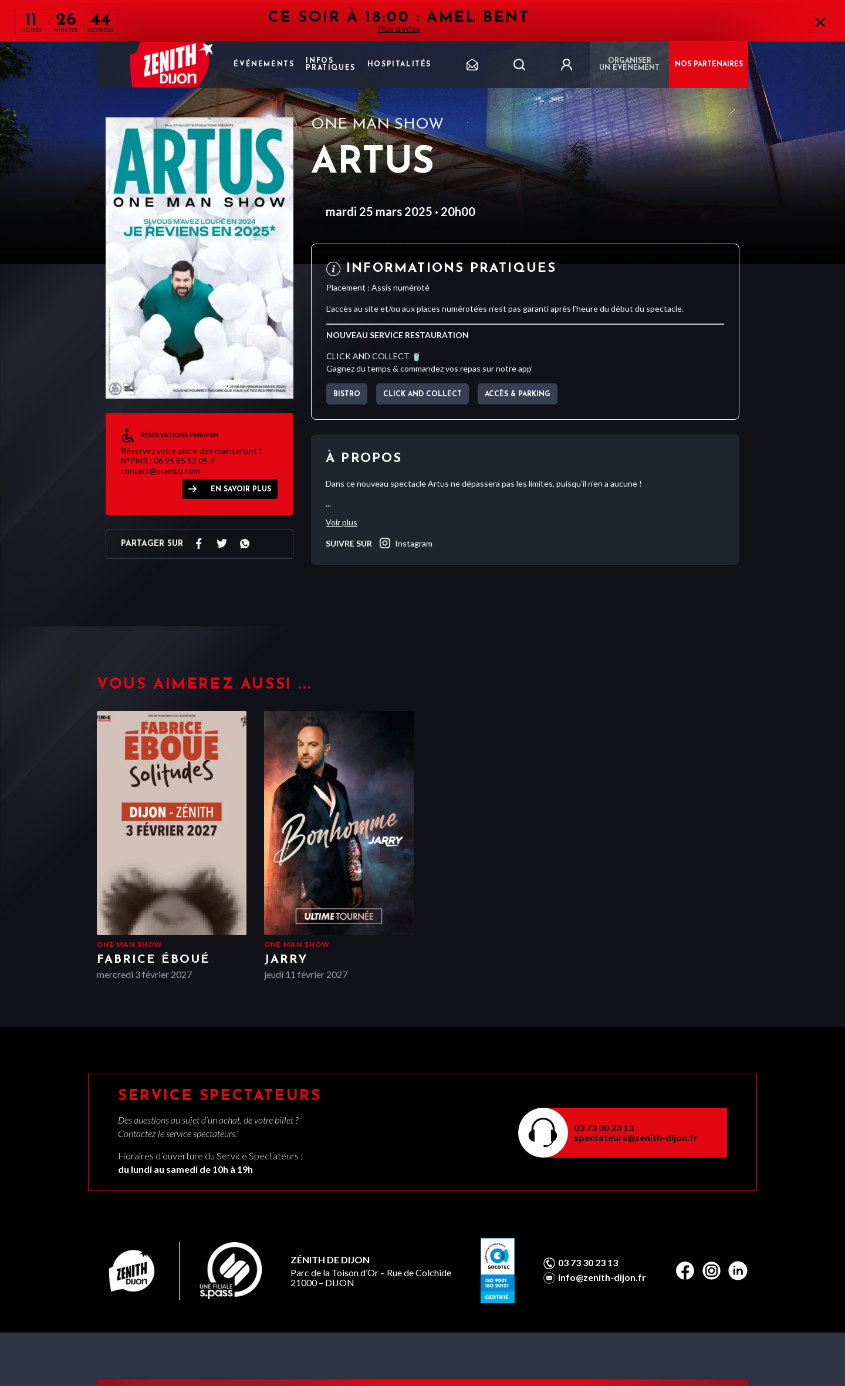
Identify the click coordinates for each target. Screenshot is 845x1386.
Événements (264, 64)
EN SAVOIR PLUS (241, 489)
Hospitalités (399, 64)
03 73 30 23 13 (604, 1127)
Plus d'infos (399, 28)
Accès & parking (517, 394)
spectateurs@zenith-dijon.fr (636, 1137)
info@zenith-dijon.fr (602, 1277)
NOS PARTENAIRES (709, 64)
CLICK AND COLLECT (422, 394)
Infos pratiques (330, 65)
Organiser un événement (629, 65)
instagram (405, 543)
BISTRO (346, 394)
